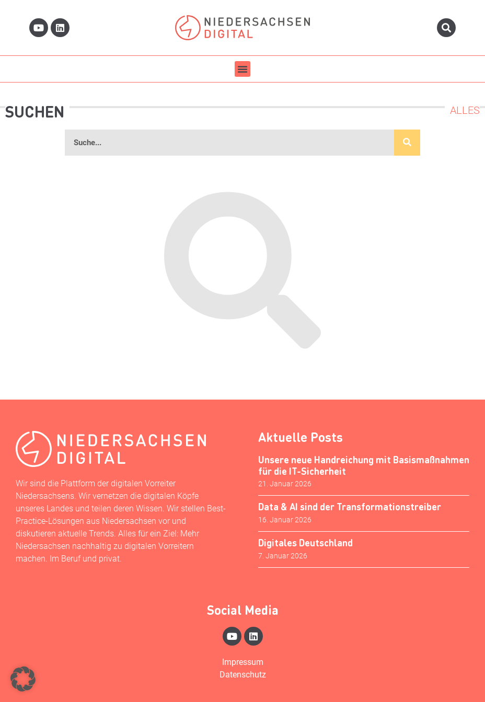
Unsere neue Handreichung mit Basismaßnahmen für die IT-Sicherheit (363, 465)
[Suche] (407, 143)
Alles (465, 110)
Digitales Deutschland (305, 542)
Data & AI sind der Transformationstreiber (349, 506)
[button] (242, 69)
